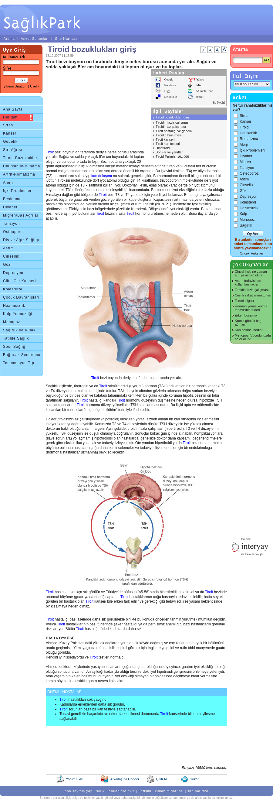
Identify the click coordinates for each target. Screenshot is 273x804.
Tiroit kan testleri (168, 143)
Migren (245, 162)
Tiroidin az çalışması (171, 126)
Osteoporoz (14, 232)
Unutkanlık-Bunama (21, 166)
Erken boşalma (246, 315)
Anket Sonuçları (35, 38)
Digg (167, 91)
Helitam (10, 117)
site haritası (197, 791)
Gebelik (10, 141)
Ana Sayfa (12, 109)
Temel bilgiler (244, 301)
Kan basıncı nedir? (249, 330)
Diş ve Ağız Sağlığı (21, 240)
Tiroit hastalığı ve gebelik (174, 131)
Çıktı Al (161, 779)
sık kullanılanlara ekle (115, 791)
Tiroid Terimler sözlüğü (172, 156)
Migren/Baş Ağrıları (21, 215)
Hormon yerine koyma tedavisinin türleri (251, 308)
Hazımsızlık (14, 305)
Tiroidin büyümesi (169, 135)
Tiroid (244, 127)
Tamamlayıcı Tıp (18, 363)
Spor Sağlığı (15, 346)
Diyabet (10, 207)
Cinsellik (11, 256)
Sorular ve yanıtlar (169, 152)
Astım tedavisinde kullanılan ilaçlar (248, 282)
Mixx (199, 85)
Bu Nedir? (219, 102)
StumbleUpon (204, 91)
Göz (7, 264)
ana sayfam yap (79, 791)
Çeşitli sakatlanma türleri (253, 295)
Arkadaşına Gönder (124, 779)
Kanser (9, 133)
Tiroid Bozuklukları (21, 158)
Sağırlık (246, 225)
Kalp (243, 214)
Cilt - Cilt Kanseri (19, 281)
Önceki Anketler (251, 253)
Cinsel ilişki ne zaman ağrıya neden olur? (251, 273)
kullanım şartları (169, 791)
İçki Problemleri (18, 191)
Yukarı (195, 779)
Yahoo (200, 79)
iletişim (145, 791)
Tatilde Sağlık (16, 338)
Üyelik (34, 86)
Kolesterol (12, 289)
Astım (8, 248)
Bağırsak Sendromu (21, 355)
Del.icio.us (170, 96)
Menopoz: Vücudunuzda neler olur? (253, 337)
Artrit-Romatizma (19, 174)
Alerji (8, 182)
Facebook (170, 85)
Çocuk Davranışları (21, 297)
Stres (8, 125)
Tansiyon (11, 223)
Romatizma (249, 139)
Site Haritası (66, 38)
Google (168, 79)
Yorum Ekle (74, 779)
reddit (199, 96)
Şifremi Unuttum (15, 86)
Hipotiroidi (163, 148)
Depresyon (13, 273)
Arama (9, 38)
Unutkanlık (248, 133)
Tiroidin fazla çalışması (172, 122)
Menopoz (11, 322)
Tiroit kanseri (165, 139)
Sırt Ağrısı (12, 150)
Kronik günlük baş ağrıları (248, 322)
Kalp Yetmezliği (17, 314)
